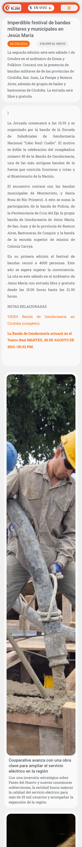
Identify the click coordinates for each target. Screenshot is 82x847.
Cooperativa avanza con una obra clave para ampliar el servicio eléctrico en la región (40, 766)
